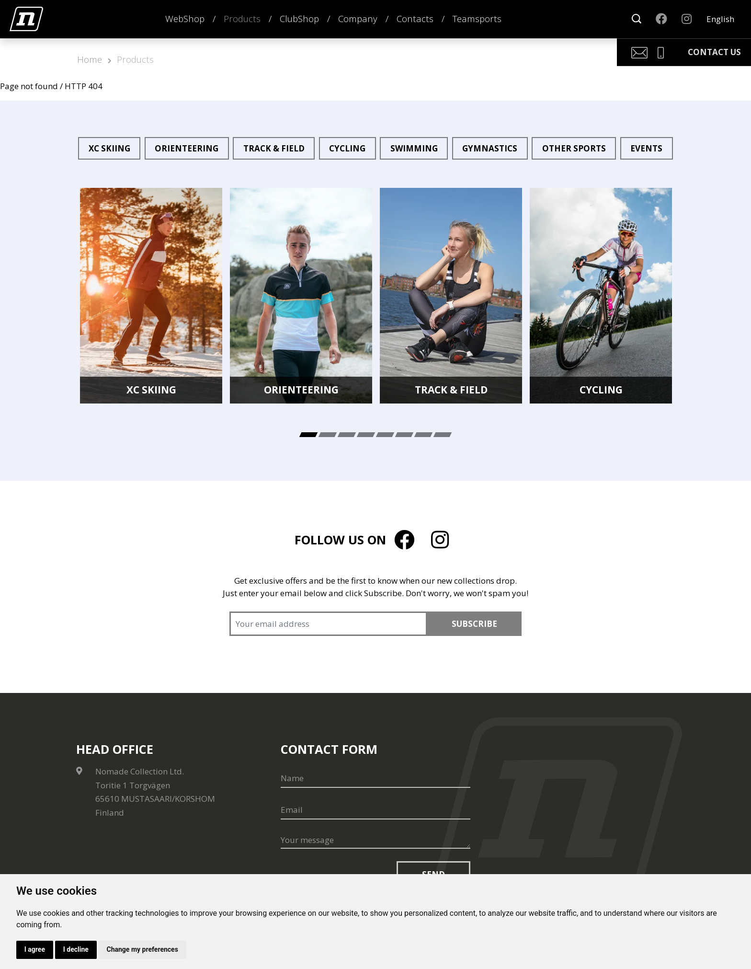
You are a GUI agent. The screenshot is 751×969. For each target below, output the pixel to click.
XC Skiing (109, 148)
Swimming (414, 148)
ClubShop (299, 18)
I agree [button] (34, 949)
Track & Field (274, 148)
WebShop (185, 18)
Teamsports (477, 18)
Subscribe (474, 623)
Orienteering (186, 148)
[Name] (376, 778)
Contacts (415, 18)
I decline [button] (76, 949)
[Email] (376, 809)
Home (89, 59)
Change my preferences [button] (143, 949)
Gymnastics (489, 148)
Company (357, 18)
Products (242, 18)
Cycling (347, 148)
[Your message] (376, 840)
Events (646, 148)
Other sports (574, 148)
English (720, 18)
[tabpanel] (151, 296)
